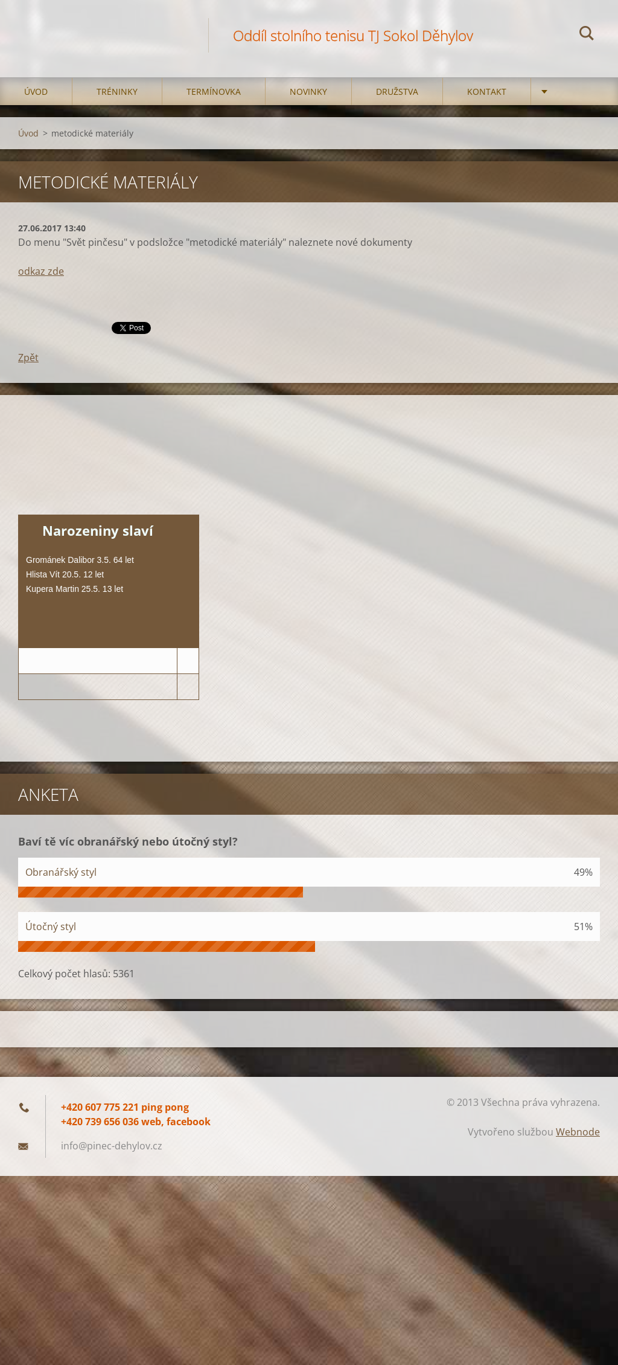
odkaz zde (41, 271)
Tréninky (117, 91)
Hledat (586, 35)
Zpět (28, 357)
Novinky (308, 91)
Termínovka (213, 91)
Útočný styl (50, 926)
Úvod (36, 91)
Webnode (578, 1132)
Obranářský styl (61, 872)
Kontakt (486, 91)
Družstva (397, 91)
